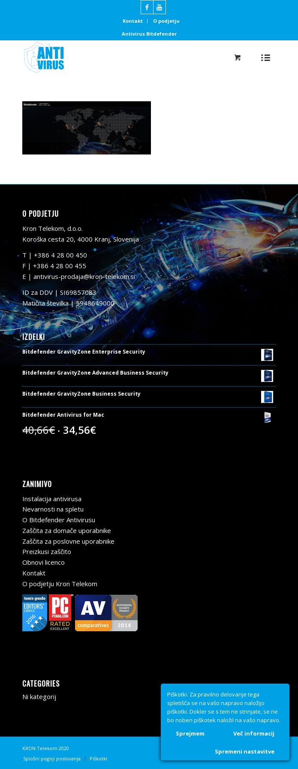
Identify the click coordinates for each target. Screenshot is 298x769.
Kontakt (133, 21)
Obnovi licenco (43, 562)
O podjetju (166, 21)
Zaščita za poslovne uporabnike (68, 541)
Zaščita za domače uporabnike (66, 530)
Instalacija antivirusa (51, 498)
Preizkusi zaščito (46, 551)
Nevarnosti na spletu (53, 509)
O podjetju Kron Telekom (59, 583)
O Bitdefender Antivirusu (58, 519)
